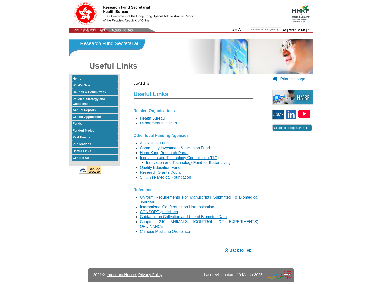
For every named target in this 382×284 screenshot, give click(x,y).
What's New (81, 85)
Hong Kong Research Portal (164, 153)
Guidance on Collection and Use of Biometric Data (183, 217)
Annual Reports (84, 110)
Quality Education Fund (160, 167)
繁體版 (116, 30)
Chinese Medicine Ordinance (165, 231)
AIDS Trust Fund (154, 143)
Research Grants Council (161, 172)
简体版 (128, 30)
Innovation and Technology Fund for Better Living (188, 163)
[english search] (266, 29)
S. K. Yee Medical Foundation (165, 177)
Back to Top (237, 250)
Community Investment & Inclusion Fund (175, 148)
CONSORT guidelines (159, 212)
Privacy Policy (150, 275)
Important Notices (122, 275)
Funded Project (84, 130)
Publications (82, 144)
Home (77, 78)
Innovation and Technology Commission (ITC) (179, 158)
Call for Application (87, 117)
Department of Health (158, 123)
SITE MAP (297, 30)
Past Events (81, 137)
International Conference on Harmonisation (177, 207)
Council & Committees (89, 92)
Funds (77, 123)
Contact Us (81, 158)
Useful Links (82, 151)
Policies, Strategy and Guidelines (89, 101)
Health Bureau (152, 118)
